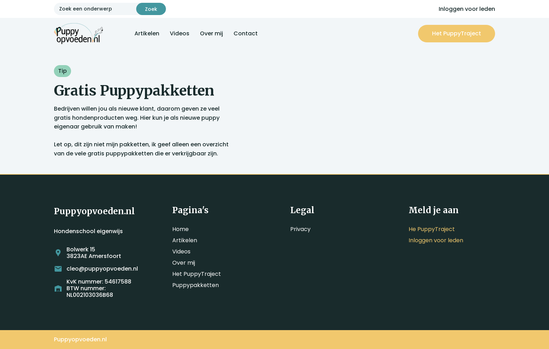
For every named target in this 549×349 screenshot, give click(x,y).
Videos (179, 33)
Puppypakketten (195, 285)
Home (180, 229)
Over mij (211, 33)
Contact (246, 33)
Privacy (300, 229)
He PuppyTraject (432, 229)
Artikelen (146, 33)
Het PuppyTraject (196, 274)
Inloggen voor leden (467, 9)
